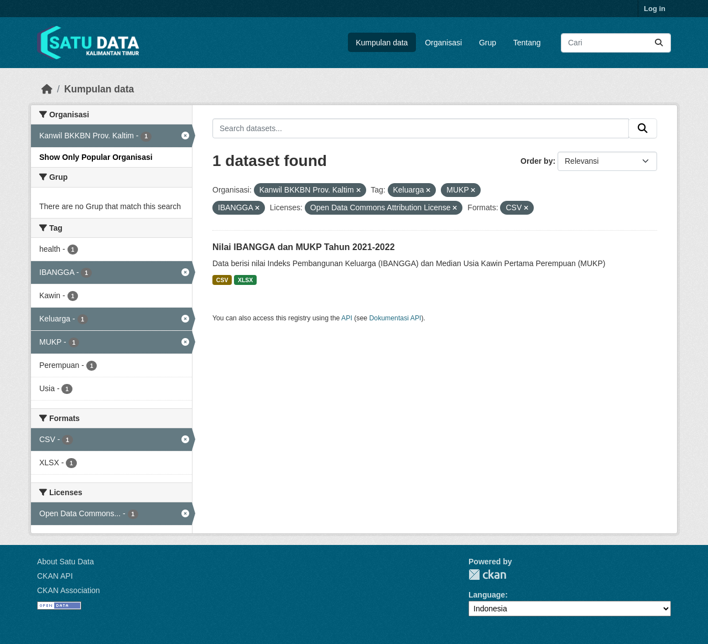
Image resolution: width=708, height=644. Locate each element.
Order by (536, 161)
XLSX (245, 280)
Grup (487, 42)
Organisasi (443, 42)
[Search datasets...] (616, 43)
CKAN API (55, 576)
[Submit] (659, 43)
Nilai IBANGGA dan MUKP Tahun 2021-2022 (303, 247)
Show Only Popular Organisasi (96, 157)
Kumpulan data (382, 42)
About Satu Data (65, 561)
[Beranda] (47, 89)
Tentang (527, 42)
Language (486, 594)
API (346, 318)
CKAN (487, 574)
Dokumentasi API (395, 318)
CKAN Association (68, 590)
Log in (654, 8)
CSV (222, 280)
